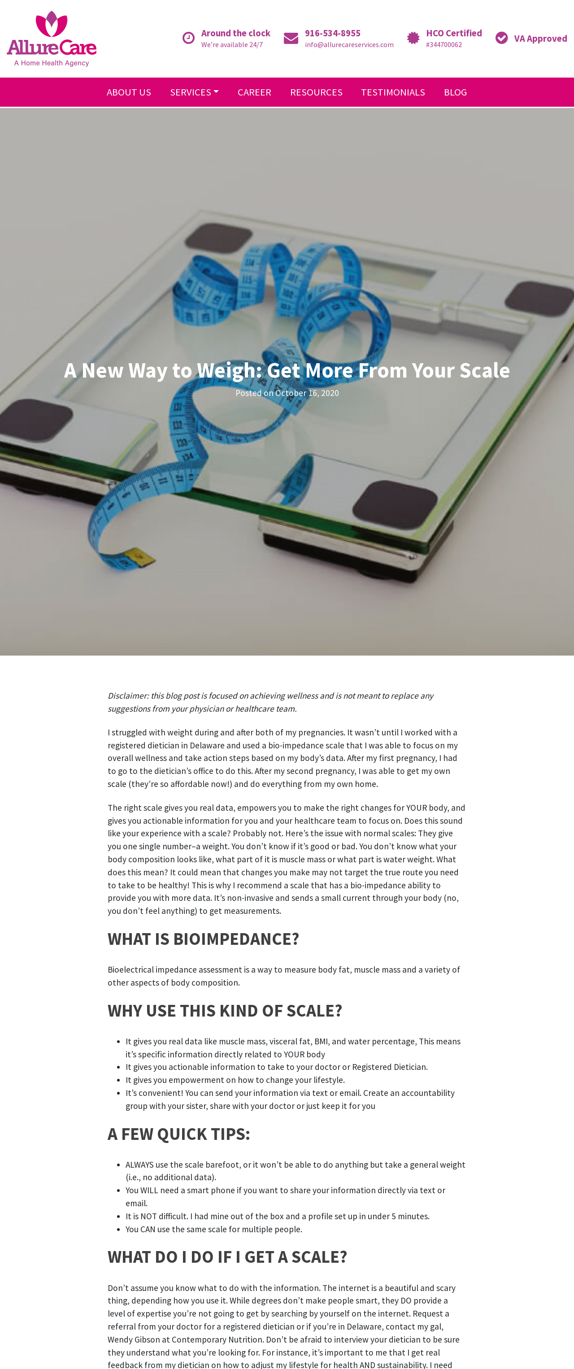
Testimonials (393, 92)
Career (254, 92)
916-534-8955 (333, 33)
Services (190, 92)
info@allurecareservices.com (349, 44)
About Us (129, 92)
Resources (316, 92)
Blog (455, 92)
